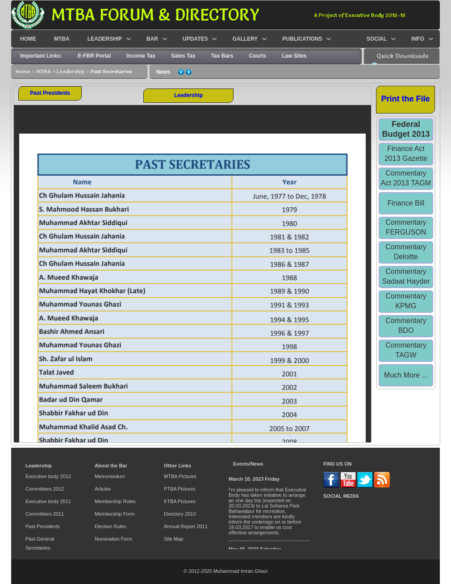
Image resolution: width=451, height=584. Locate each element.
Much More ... (406, 375)
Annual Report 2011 (186, 526)
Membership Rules (115, 501)
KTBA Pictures (180, 501)
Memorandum (110, 476)
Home (23, 71)
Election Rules (110, 526)
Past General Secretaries (39, 543)
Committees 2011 (44, 514)
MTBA (43, 71)
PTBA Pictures (180, 489)
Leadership (71, 71)
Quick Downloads (402, 56)
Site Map (173, 539)
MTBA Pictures (180, 476)
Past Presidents (50, 93)
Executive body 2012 (48, 476)
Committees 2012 (44, 489)
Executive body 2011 (48, 501)
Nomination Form (113, 539)
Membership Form (114, 514)
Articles (103, 489)
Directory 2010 (180, 514)
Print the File (405, 98)
